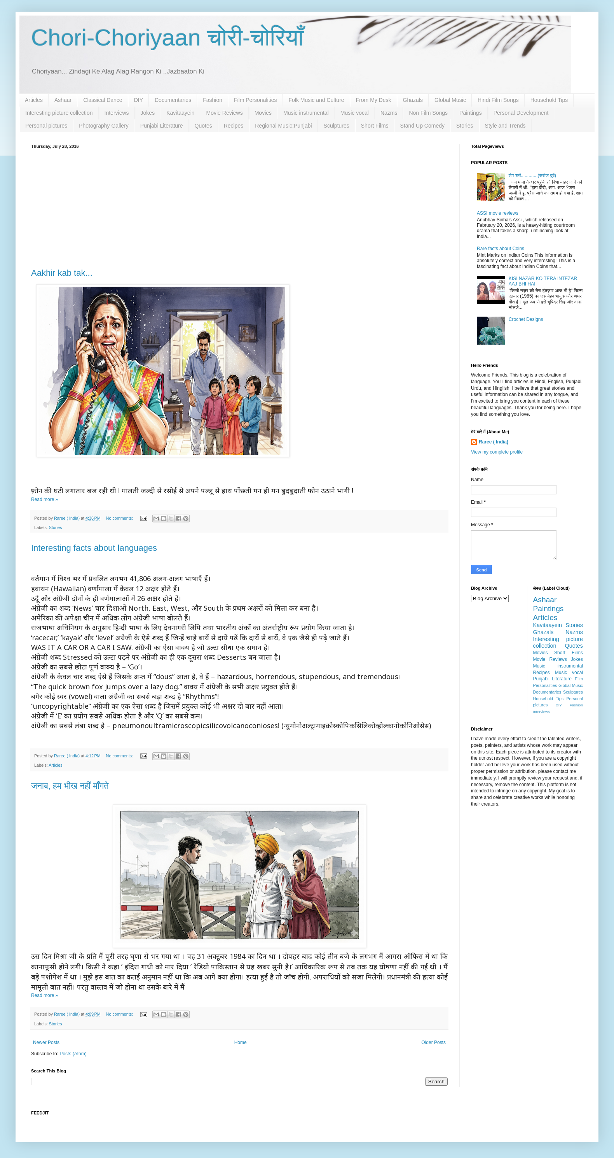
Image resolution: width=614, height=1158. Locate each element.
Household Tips (549, 100)
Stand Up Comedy (422, 126)
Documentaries (173, 100)
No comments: (120, 518)
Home (240, 1042)
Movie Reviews (224, 113)
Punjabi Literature (161, 126)
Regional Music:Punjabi (283, 126)
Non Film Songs (428, 113)
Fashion (212, 100)
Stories (464, 126)
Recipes (234, 126)
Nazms (389, 113)
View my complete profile (497, 452)
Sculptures (336, 126)
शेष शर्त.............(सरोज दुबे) (532, 175)
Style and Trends (505, 126)
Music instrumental (306, 113)
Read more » (44, 499)
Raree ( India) (493, 442)
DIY (138, 100)
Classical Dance (102, 100)
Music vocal (354, 113)
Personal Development (521, 113)
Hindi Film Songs (498, 100)
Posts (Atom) (72, 1053)
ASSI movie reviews (497, 213)
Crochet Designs (526, 319)
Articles (34, 100)
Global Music (450, 100)
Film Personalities (255, 100)
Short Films (375, 126)
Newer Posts (46, 1042)
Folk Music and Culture (316, 100)
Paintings (470, 113)
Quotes (203, 126)
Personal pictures (46, 126)
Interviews (117, 113)
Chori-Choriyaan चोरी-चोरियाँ (167, 38)
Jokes (148, 113)
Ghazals (413, 100)
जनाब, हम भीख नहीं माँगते (70, 786)
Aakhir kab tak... (61, 273)
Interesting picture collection (59, 113)
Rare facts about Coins (500, 248)
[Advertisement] (239, 206)
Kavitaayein (180, 113)
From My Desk (373, 100)
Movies (263, 113)
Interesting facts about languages (94, 548)
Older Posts (433, 1042)
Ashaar (63, 100)
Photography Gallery (104, 126)
